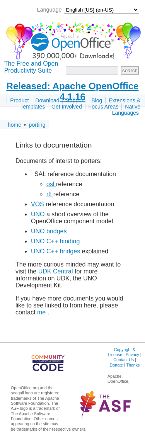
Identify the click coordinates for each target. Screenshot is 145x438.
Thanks (133, 365)
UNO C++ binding (55, 241)
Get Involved (66, 107)
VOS (37, 204)
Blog (96, 100)
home (14, 125)
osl (51, 184)
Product (19, 100)
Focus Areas (104, 107)
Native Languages (126, 110)
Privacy (132, 354)
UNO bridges (49, 231)
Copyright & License (121, 352)
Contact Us (123, 359)
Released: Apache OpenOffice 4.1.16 (73, 91)
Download (47, 100)
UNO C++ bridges (55, 251)
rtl (49, 194)
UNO (38, 214)
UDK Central (55, 271)
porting (37, 125)
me (41, 312)
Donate (116, 365)
